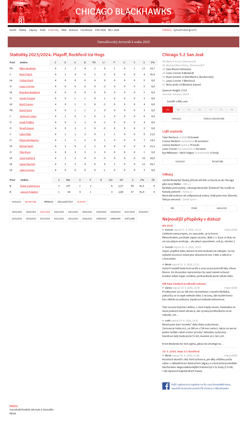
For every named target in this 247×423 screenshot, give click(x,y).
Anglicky (222, 208)
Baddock (35, 92)
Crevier (30, 86)
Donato (186, 69)
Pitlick (28, 74)
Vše (172, 208)
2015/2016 (17, 218)
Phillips (30, 122)
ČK (153, 180)
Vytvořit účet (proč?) (185, 30)
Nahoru (14, 405)
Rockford (30, 201)
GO (111, 180)
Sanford (30, 158)
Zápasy (33, 30)
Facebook (86, 30)
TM (94, 62)
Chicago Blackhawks (123, 11)
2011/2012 (73, 218)
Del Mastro (32, 140)
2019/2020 (101, 211)
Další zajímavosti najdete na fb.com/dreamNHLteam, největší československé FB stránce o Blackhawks (201, 386)
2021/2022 (73, 211)
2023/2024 (45, 211)
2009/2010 (101, 218)
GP (121, 180)
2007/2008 (129, 218)
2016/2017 (144, 211)
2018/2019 (115, 211)
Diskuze (73, 30)
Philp (28, 134)
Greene (176, 77)
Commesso (33, 186)
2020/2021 (87, 211)
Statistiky (53, 30)
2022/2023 (59, 211)
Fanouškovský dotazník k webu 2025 (123, 42)
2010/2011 (87, 218)
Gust (29, 110)
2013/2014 (45, 218)
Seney (29, 104)
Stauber (33, 192)
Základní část (65, 201)
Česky (194, 208)
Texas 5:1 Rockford (213, 118)
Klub (64, 30)
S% (153, 62)
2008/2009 (115, 218)
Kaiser (30, 128)
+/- (103, 62)
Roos (28, 152)
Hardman (30, 68)
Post (12, 62)
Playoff (81, 201)
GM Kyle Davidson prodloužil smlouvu (184, 283)
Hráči (43, 30)
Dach (30, 80)
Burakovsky (206, 77)
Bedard (188, 73)
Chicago (16, 201)
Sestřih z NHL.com (177, 101)
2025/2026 (17, 211)
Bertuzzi (189, 80)
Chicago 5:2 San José (183, 55)
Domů (13, 30)
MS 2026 (167, 225)
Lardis (175, 84)
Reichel (31, 164)
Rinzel (175, 69)
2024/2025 (31, 211)
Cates (33, 116)
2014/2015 (31, 218)
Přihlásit (167, 30)
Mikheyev (172, 152)
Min (68, 180)
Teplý (30, 146)
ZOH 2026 (100, 30)
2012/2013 (59, 218)
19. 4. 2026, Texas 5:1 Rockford (180, 351)
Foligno (190, 152)
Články (22, 30)
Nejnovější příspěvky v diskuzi (191, 219)
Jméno (23, 62)
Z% (142, 180)
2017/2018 (129, 211)
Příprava (48, 201)
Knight (176, 90)
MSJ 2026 (113, 30)
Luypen (30, 170)
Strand (31, 98)
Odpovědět (230, 229)
